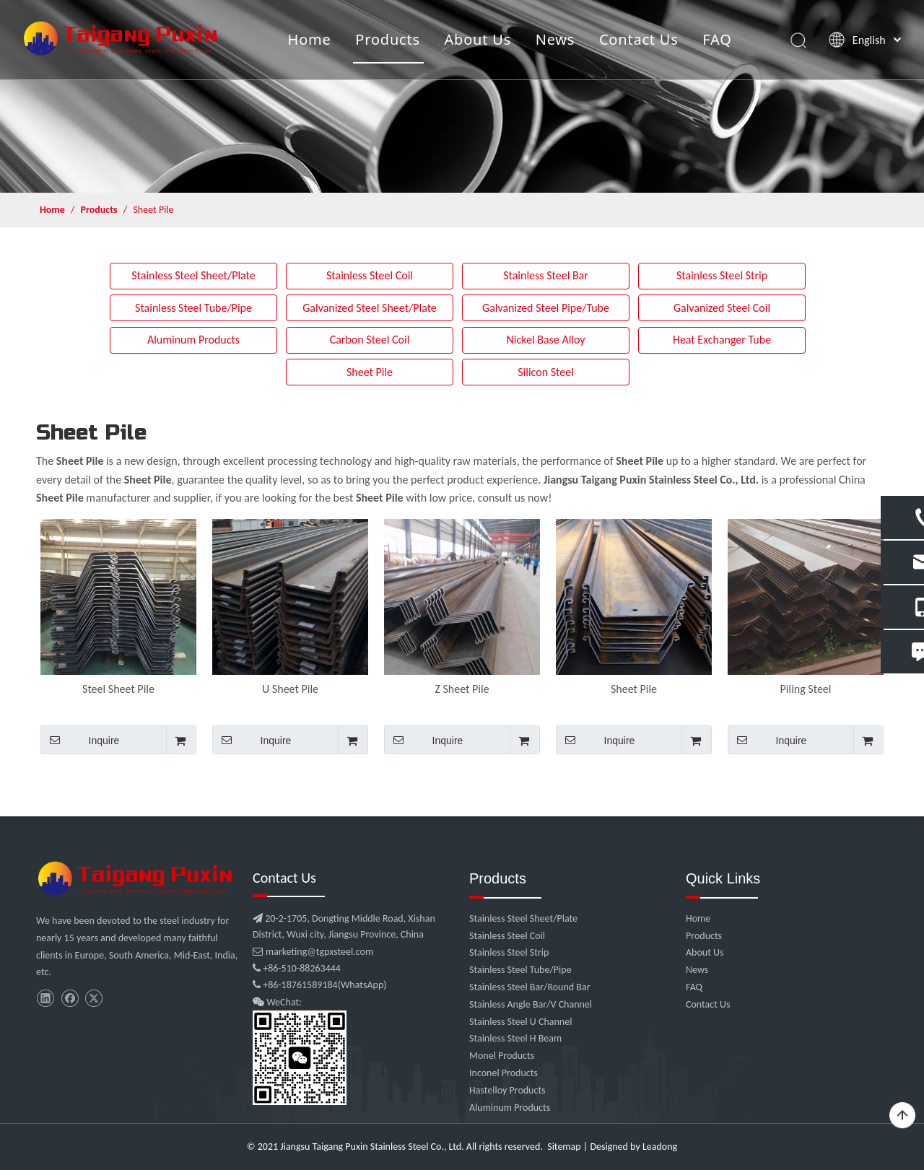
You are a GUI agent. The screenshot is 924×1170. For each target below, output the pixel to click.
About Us (476, 39)
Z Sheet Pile (462, 689)
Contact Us (637, 39)
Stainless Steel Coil (369, 275)
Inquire (79, 739)
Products (386, 39)
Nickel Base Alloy (545, 339)
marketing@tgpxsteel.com (313, 952)
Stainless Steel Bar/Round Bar (529, 987)
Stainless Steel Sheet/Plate (193, 275)
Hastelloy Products (507, 1090)
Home (308, 39)
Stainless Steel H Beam (515, 1038)
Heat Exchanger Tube (722, 339)
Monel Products (501, 1055)
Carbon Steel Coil (370, 339)
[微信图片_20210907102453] (137, 878)
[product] (462, 96)
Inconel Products (503, 1073)
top (902, 1116)
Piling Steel (806, 689)
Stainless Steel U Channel (520, 1022)
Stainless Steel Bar (545, 275)
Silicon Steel (546, 372)
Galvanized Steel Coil (722, 308)
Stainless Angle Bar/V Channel (530, 1004)
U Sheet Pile (290, 689)
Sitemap (563, 1146)
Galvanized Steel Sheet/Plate (369, 308)
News (554, 39)
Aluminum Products (193, 339)
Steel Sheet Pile (118, 689)
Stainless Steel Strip (721, 275)
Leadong (659, 1146)
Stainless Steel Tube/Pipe (193, 308)
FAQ (716, 39)
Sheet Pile (369, 372)
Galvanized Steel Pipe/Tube (545, 308)
